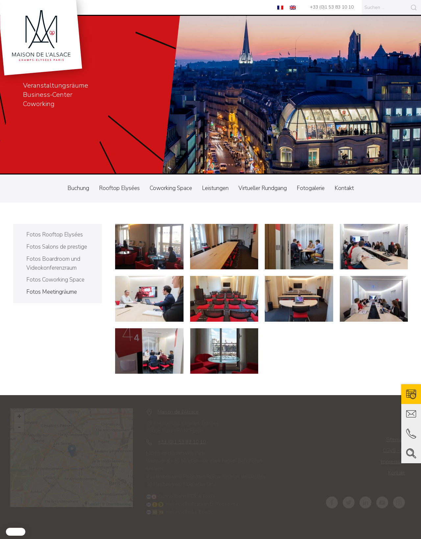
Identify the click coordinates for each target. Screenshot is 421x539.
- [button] (21, 427)
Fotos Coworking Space (55, 279)
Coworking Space (171, 188)
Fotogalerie (311, 188)
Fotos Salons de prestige (56, 247)
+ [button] (21, 417)
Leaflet (95, 504)
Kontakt (344, 188)
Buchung (78, 188)
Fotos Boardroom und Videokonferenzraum (53, 263)
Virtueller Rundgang (262, 188)
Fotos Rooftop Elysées (54, 234)
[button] (15, 532)
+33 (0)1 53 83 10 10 (332, 7)
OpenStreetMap (121, 504)
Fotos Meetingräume (51, 292)
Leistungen (215, 188)
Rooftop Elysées (119, 188)
